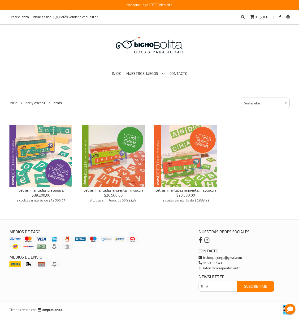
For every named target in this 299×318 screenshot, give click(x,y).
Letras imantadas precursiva (41, 190)
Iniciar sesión (42, 16)
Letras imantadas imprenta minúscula (113, 190)
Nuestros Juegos (145, 73)
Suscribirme (255, 286)
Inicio (116, 73)
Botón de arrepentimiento (219, 268)
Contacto (178, 73)
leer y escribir (35, 102)
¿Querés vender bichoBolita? (76, 16)
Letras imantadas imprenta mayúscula (185, 190)
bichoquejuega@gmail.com (220, 257)
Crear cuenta (19, 16)
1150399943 (210, 263)
